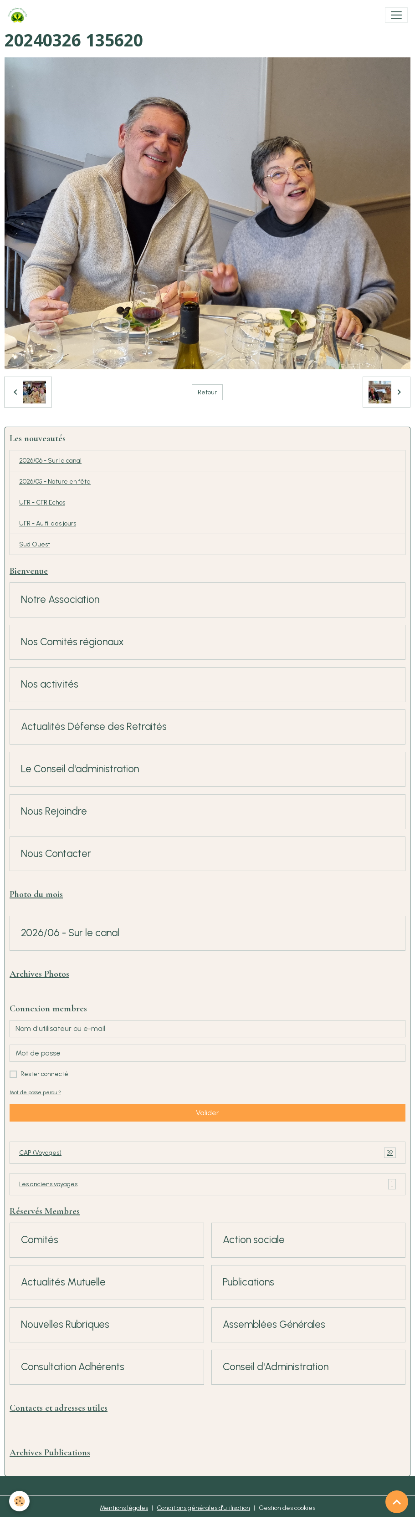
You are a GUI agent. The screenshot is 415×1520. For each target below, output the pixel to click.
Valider (207, 1112)
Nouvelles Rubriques (65, 1325)
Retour (207, 392)
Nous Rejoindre (54, 811)
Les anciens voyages (207, 1184)
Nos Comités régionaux (72, 642)
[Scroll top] (396, 1501)
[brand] (19, 15)
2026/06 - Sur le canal (50, 460)
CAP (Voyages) (207, 1153)
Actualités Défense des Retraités (94, 727)
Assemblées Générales (274, 1325)
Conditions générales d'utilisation (203, 1508)
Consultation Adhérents (72, 1367)
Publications (248, 1282)
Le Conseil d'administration (80, 769)
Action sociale (254, 1240)
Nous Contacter (56, 854)
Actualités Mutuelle (63, 1282)
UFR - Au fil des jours (47, 523)
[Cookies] (19, 1501)
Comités (39, 1240)
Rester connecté (44, 1074)
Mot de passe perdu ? (35, 1092)
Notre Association (60, 600)
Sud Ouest (34, 544)
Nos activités (49, 684)
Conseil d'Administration (275, 1367)
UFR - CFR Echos (42, 502)
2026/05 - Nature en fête (55, 481)
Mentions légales (124, 1508)
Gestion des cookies (287, 1508)
